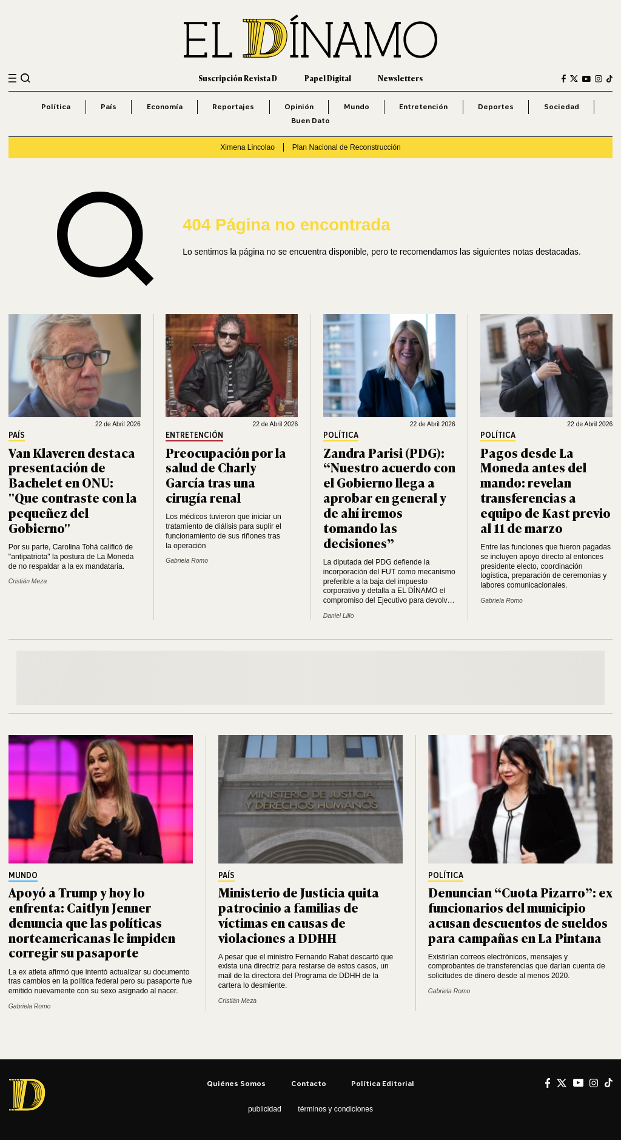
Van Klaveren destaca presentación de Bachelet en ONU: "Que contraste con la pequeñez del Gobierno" (72, 490)
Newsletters (400, 78)
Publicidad (264, 1109)
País (108, 106)
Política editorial (382, 1083)
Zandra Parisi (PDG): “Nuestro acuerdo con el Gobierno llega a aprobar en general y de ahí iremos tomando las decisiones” (389, 497)
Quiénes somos (236, 1083)
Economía (165, 106)
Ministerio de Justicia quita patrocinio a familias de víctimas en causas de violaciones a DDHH (298, 914)
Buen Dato (310, 120)
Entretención (423, 106)
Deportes (496, 106)
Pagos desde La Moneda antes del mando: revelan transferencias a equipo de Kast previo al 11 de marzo (545, 490)
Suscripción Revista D (237, 78)
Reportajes (233, 106)
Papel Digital (327, 78)
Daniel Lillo (338, 615)
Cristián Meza (27, 581)
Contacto (308, 1083)
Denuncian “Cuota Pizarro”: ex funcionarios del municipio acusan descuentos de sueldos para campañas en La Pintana (520, 914)
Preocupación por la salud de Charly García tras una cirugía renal (226, 475)
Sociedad (561, 106)
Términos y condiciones (335, 1109)
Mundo (356, 106)
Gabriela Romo (187, 560)
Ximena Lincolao (247, 147)
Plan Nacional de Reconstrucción (346, 147)
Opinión (299, 106)
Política (55, 106)
